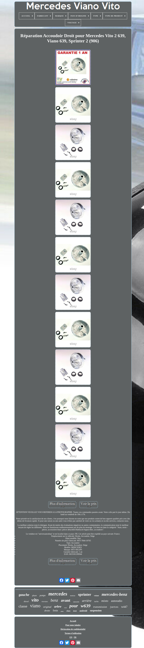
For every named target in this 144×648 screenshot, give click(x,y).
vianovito (76, 602)
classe (23, 606)
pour (73, 605)
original (47, 606)
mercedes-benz (114, 594)
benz (54, 600)
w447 (124, 606)
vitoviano (44, 602)
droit (75, 611)
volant (96, 595)
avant (65, 600)
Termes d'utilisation (73, 633)
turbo (96, 601)
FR (75, 637)
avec (62, 611)
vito (35, 600)
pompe (43, 595)
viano (35, 605)
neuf (65, 607)
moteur (72, 595)
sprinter (84, 594)
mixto (104, 601)
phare (34, 595)
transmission (100, 606)
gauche (24, 595)
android (83, 611)
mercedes (57, 594)
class (68, 611)
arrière (86, 601)
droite (47, 610)
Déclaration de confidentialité (73, 629)
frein (55, 610)
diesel (26, 601)
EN (71, 637)
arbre (57, 606)
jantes (114, 607)
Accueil (73, 621)
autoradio (116, 601)
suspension (96, 610)
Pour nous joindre (73, 625)
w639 (85, 605)
